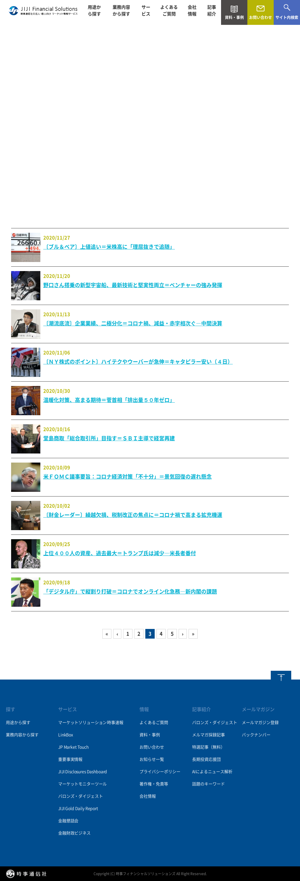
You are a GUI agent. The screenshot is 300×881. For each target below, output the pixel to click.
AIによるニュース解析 (212, 772)
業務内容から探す (121, 12)
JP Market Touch (73, 747)
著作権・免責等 (153, 784)
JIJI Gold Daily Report (78, 808)
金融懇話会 (68, 821)
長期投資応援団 (206, 759)
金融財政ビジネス (74, 833)
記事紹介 (211, 12)
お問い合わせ (151, 747)
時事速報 (115, 722)
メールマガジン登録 (260, 722)
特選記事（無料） (208, 747)
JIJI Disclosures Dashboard (82, 772)
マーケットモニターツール (82, 784)
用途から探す (94, 12)
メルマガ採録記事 (208, 735)
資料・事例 (149, 735)
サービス (146, 12)
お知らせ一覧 (151, 759)
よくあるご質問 (169, 12)
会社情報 (192, 12)
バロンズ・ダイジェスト (80, 796)
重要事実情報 (70, 759)
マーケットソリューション (82, 722)
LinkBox (65, 735)
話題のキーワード (208, 784)
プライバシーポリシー (159, 772)
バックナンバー (256, 735)
